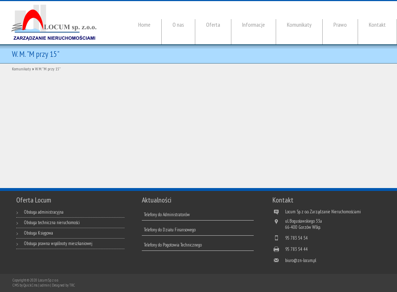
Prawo (340, 24)
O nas (178, 24)
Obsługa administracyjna (44, 212)
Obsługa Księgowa (38, 233)
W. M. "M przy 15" (48, 68)
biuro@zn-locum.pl (300, 260)
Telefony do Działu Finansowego (170, 230)
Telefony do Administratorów (167, 215)
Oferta (213, 24)
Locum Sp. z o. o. (48, 280)
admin (44, 285)
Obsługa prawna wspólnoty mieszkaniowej (58, 243)
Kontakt (377, 24)
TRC (72, 285)
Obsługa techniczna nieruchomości (52, 222)
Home (144, 24)
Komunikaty (299, 24)
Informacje (253, 24)
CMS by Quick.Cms (25, 285)
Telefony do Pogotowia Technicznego (173, 245)
